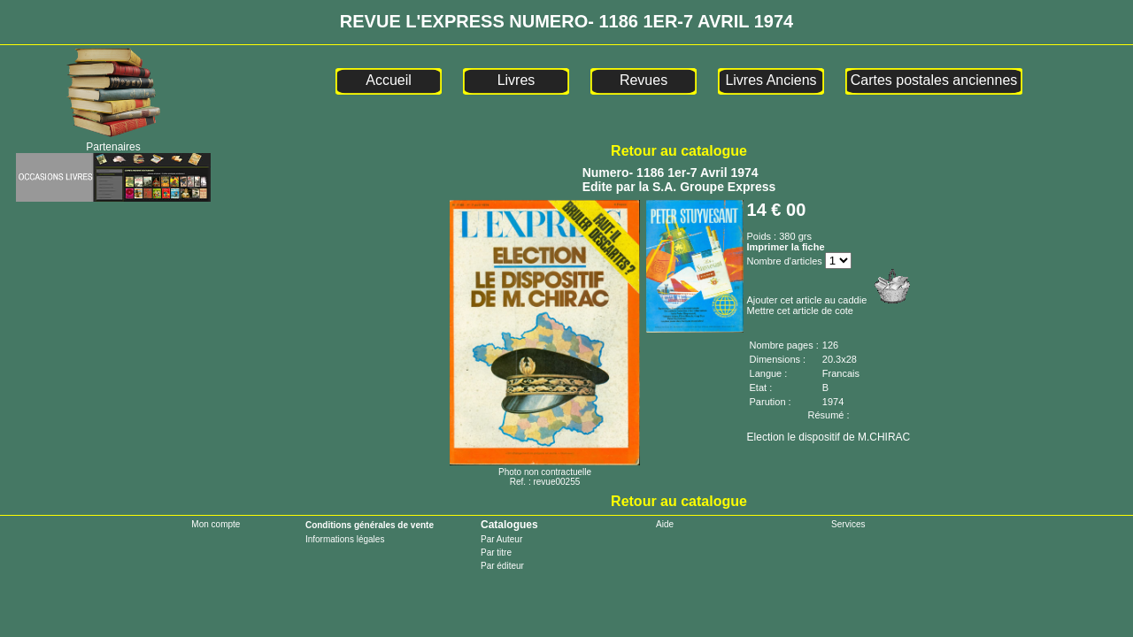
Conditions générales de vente (369, 525)
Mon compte (215, 524)
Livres (516, 80)
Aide (665, 524)
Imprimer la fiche (786, 247)
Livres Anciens (770, 80)
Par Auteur (501, 539)
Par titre (496, 552)
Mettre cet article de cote (800, 310)
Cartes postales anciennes (934, 80)
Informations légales (345, 539)
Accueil (389, 80)
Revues (643, 80)
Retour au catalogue (679, 150)
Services (848, 524)
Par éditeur (502, 566)
